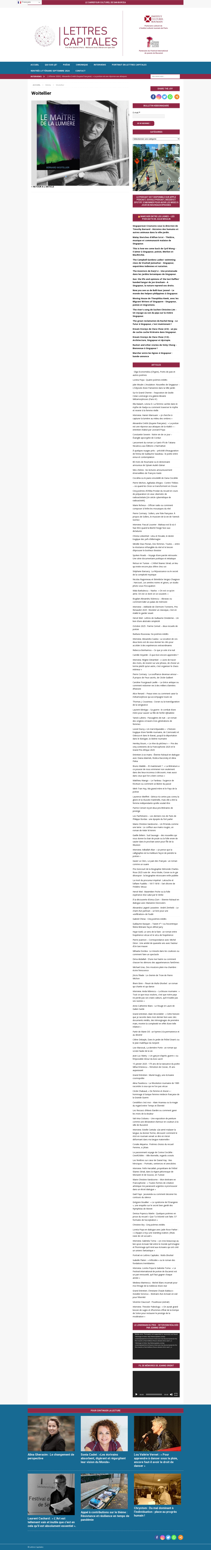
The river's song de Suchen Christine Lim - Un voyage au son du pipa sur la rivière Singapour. (155, 312)
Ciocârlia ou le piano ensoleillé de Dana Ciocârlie (155, 478)
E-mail (136, 112)
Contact (80, 70)
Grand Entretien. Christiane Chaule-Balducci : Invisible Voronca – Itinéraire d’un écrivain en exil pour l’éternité (155, 1294)
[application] (156, 1346)
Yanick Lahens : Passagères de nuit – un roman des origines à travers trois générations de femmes (155, 721)
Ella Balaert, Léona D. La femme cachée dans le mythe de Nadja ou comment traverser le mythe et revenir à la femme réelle (155, 407)
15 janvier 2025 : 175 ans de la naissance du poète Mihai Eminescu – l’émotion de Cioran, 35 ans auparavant (156, 1067)
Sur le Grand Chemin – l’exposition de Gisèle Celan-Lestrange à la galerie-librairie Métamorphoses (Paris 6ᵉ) (153, 396)
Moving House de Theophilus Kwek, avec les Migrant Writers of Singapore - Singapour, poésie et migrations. (156, 301)
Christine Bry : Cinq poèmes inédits (149, 1224)
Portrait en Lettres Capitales (129, 64)
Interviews (100, 64)
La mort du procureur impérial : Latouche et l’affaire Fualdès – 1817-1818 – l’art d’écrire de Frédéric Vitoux (154, 883)
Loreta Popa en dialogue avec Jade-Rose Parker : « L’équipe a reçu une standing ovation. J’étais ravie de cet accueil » (155, 1232)
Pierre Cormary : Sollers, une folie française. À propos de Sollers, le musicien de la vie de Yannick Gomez (156, 516)
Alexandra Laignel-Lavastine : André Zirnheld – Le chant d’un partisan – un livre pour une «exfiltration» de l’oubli (156, 910)
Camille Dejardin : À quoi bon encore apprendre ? (155, 655)
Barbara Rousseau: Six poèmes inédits (150, 634)
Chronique (82, 64)
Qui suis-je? (51, 64)
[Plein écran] (176, 1394)
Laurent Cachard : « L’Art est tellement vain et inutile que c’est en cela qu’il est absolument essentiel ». (52, 1522)
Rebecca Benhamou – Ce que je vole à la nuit (154, 650)
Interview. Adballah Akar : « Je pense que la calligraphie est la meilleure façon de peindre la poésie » (154, 853)
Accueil (35, 64)
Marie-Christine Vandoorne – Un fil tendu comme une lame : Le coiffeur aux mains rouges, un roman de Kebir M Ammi (155, 827)
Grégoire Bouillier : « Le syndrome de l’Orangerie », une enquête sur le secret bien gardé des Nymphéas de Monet (155, 1205)
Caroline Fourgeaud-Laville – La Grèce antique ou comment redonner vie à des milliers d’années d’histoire (156, 685)
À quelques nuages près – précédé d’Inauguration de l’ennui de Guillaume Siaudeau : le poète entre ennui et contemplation (156, 453)
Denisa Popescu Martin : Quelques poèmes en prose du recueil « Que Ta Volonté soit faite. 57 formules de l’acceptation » (155, 1216)
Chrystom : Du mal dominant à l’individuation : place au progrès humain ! (155, 1511)
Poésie (66, 64)
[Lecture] (136, 1394)
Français (24, 2)
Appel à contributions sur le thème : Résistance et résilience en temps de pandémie (105, 1515)
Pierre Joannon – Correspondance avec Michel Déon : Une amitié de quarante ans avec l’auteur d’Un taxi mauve (155, 943)
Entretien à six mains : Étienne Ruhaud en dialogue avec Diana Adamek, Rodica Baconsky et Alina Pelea (156, 758)
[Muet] (171, 1394)
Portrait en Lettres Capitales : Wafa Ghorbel (153, 1255)
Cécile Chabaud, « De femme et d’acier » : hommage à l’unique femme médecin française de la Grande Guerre (156, 1094)
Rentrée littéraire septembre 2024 (50, 70)
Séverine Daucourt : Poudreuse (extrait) (151, 1302)
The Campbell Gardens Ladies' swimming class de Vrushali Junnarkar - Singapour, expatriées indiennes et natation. (154, 263)
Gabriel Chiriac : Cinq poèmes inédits (149, 919)
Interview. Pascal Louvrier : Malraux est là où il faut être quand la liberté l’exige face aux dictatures (154, 527)
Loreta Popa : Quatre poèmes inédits (150, 379)
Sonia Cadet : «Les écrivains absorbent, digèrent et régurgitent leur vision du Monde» (103, 1458)
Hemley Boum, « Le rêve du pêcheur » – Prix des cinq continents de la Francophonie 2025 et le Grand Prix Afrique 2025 (155, 746)
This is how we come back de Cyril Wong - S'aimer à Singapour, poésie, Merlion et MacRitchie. (154, 251)
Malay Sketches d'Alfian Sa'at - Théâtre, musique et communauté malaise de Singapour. (154, 240)
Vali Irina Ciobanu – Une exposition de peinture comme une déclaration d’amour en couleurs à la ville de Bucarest (155, 1121)
